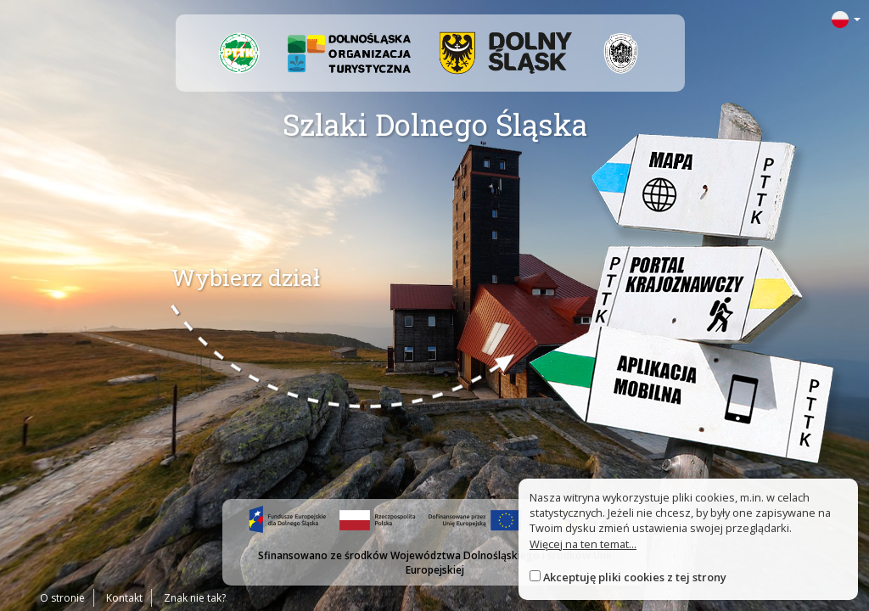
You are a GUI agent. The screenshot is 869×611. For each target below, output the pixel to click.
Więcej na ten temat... (583, 544)
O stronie (62, 598)
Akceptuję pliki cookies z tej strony (634, 577)
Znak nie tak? (195, 598)
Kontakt (124, 598)
